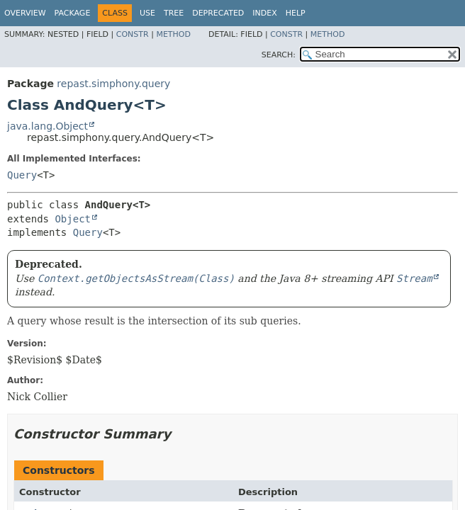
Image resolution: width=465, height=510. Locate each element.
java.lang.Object (47, 126)
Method (173, 34)
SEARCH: (279, 55)
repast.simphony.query (113, 83)
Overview (25, 13)
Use (147, 13)
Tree (174, 13)
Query (22, 175)
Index (264, 13)
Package (73, 13)
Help (296, 13)
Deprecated (218, 13)
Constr (132, 34)
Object (73, 219)
